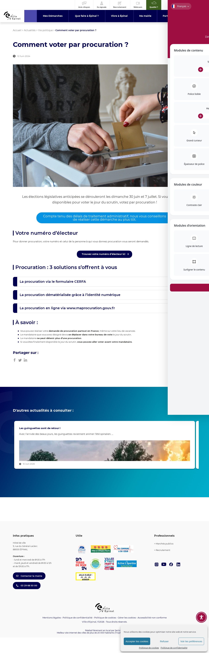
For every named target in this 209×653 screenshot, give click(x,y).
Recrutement (163, 565)
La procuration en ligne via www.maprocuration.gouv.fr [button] (67, 308)
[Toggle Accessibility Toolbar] (201, 617)
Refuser (164, 641)
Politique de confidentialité (174, 648)
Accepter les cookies (137, 641)
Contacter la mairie (29, 591)
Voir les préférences (191, 641)
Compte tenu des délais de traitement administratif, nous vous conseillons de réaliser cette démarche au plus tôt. (104, 217)
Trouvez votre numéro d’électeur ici (103, 254)
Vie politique (45, 30)
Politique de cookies (149, 648)
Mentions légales (51, 633)
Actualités (30, 30)
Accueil (17, 30)
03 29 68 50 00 (26, 601)
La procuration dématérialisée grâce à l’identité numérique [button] (70, 295)
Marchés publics (164, 559)
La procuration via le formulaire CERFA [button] (53, 282)
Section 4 (119, 646)
